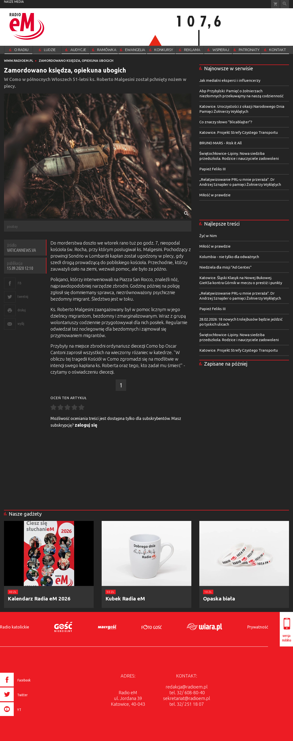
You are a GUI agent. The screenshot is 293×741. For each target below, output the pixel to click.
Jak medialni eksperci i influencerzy (229, 80)
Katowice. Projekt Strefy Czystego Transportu (238, 132)
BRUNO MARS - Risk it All (220, 143)
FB (19, 283)
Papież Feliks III (212, 169)
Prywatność (257, 627)
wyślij (20, 323)
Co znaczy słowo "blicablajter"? (225, 122)
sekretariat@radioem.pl (186, 698)
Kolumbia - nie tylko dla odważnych (229, 257)
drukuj (21, 310)
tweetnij (22, 296)
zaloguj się (86, 424)
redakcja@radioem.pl (187, 686)
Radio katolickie (14, 627)
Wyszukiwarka (284, 4)
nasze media (14, 1)
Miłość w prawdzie (215, 195)
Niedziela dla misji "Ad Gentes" (225, 267)
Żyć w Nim (208, 236)
